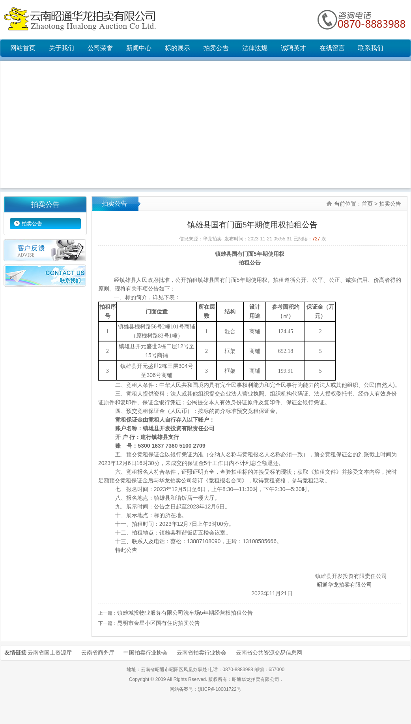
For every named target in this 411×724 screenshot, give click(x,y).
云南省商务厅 (97, 652)
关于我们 (61, 48)
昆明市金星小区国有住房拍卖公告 (158, 623)
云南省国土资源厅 (50, 652)
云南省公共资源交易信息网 (269, 652)
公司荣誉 (100, 48)
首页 (367, 204)
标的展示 (177, 48)
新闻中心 (138, 48)
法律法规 (254, 48)
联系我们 (370, 48)
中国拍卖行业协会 (145, 652)
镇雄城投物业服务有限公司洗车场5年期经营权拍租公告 (185, 613)
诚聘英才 (293, 48)
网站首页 (22, 48)
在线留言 (332, 48)
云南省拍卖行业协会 (201, 652)
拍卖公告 (216, 48)
